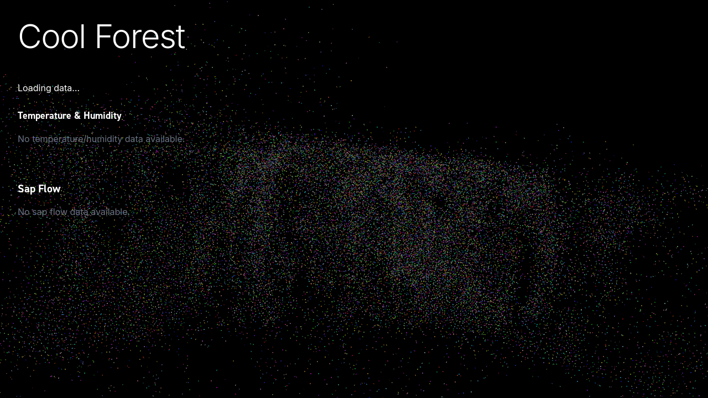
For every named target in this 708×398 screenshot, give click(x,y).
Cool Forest (101, 36)
